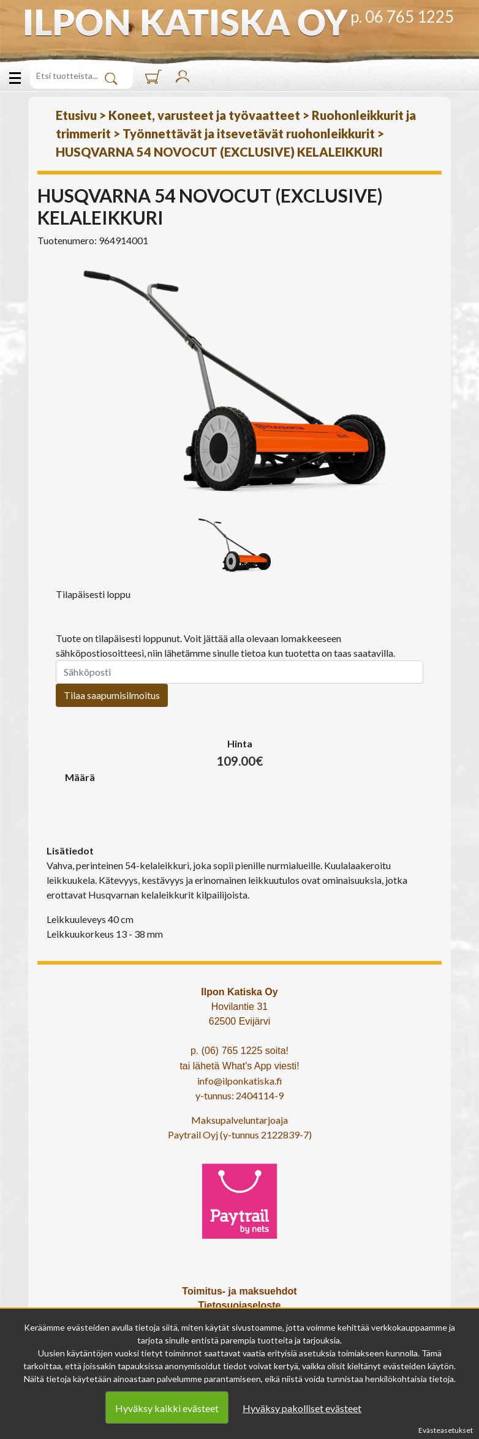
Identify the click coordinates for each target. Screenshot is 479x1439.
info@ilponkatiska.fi (239, 1080)
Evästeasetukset (445, 1430)
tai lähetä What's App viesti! (239, 1066)
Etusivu (76, 115)
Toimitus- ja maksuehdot (239, 1291)
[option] (239, 383)
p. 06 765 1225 (402, 16)
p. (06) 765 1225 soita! (239, 1050)
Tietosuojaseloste (239, 1305)
